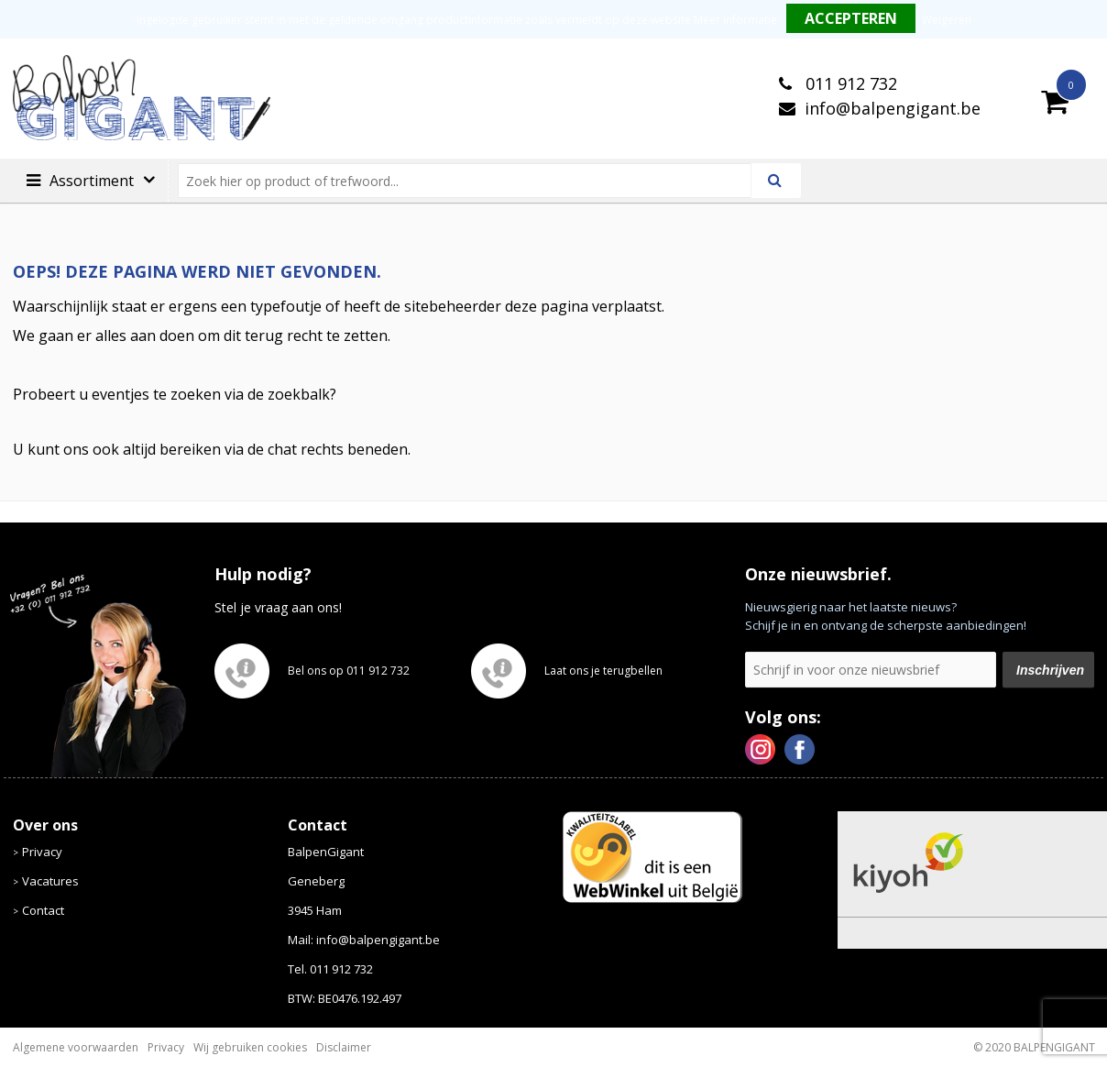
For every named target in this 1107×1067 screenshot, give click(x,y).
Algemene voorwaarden (75, 1047)
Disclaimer (343, 1047)
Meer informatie (735, 20)
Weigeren (946, 20)
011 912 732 (849, 83)
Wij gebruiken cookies (250, 1047)
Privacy (42, 851)
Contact (43, 910)
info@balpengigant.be (893, 108)
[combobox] (472, 180)
